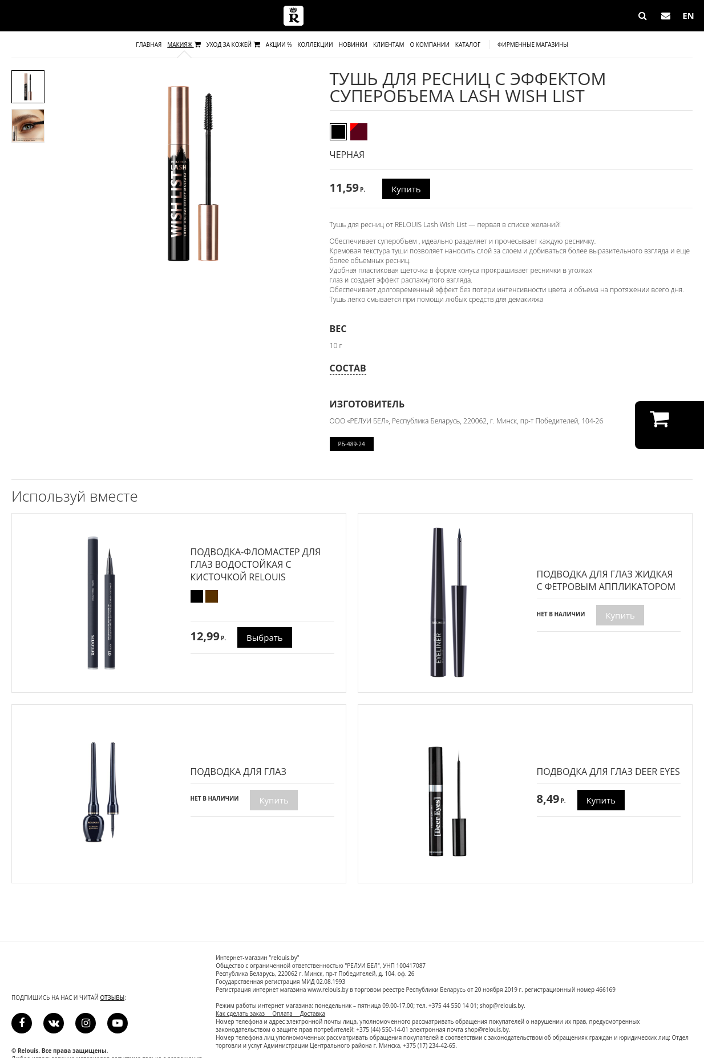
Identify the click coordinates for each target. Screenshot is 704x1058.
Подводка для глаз (238, 771)
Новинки (353, 45)
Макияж (183, 45)
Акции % (279, 45)
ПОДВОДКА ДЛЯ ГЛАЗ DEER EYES (608, 771)
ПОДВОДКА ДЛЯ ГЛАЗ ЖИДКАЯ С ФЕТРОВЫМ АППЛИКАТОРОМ (606, 580)
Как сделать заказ (244, 1013)
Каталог (467, 45)
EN (688, 15)
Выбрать (264, 637)
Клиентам (388, 45)
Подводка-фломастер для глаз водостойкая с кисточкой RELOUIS (256, 564)
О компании (429, 45)
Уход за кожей (233, 45)
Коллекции (315, 45)
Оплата (286, 1013)
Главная (148, 45)
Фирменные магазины (532, 45)
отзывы (112, 998)
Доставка (312, 1013)
